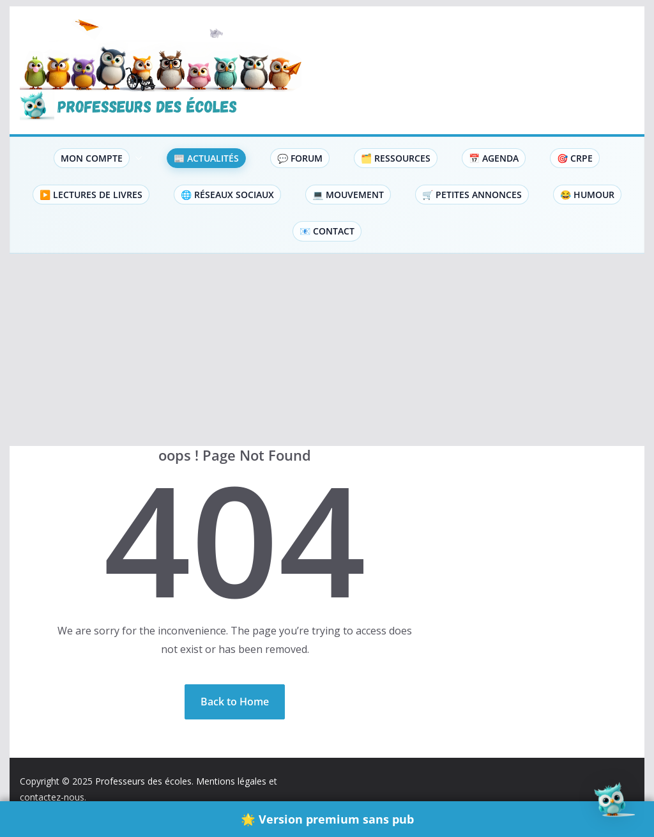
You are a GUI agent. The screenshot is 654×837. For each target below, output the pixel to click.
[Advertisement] (327, 350)
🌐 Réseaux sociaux (227, 194)
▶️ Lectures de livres (91, 194)
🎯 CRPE (575, 158)
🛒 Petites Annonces (472, 194)
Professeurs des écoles (143, 781)
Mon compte (92, 158)
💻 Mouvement (348, 194)
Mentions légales (231, 781)
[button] (136, 158)
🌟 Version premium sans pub (327, 819)
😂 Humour (587, 194)
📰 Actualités (206, 158)
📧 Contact (327, 231)
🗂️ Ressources (395, 158)
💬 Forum (300, 158)
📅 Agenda (494, 158)
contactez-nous (52, 797)
